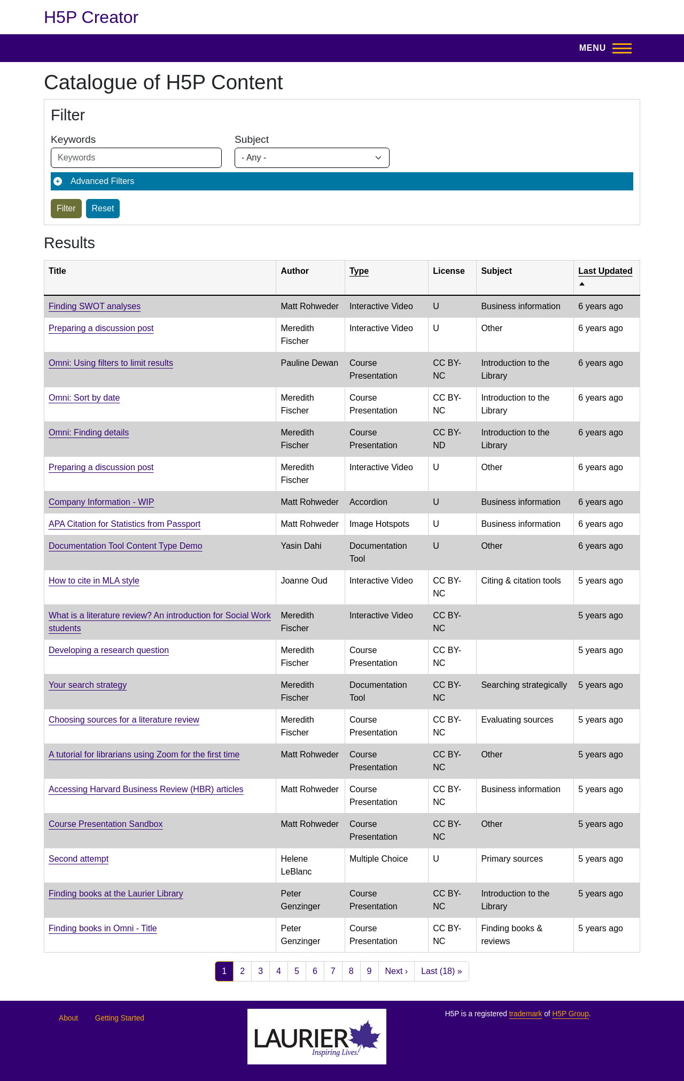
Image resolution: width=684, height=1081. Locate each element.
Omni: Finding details (89, 432)
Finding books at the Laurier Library (116, 893)
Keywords (73, 139)
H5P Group (570, 1014)
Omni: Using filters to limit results (111, 362)
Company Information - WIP (101, 502)
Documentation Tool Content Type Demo (126, 545)
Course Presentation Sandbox (105, 824)
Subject (252, 139)
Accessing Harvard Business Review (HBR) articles (146, 789)
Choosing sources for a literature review (124, 719)
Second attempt (78, 858)
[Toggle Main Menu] (602, 48)
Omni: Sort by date (84, 397)
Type (359, 270)
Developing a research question (109, 650)
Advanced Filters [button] (102, 181)
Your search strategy (88, 684)
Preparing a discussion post (101, 328)
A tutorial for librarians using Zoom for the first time (144, 754)
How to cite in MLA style (94, 580)
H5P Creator (91, 17)
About (68, 1018)
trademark (525, 1014)
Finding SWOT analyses (95, 306)
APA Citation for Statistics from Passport (124, 523)
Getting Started (119, 1018)
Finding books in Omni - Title (103, 928)
